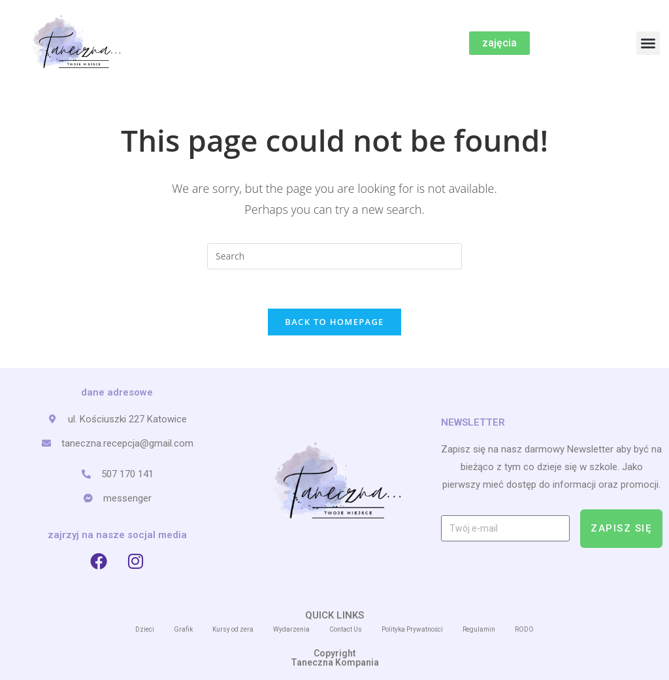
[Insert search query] (334, 256)
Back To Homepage (334, 322)
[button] (648, 43)
